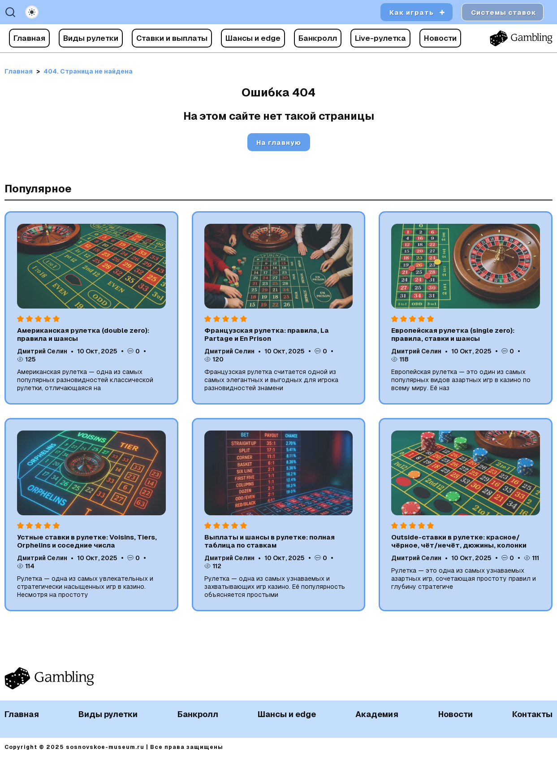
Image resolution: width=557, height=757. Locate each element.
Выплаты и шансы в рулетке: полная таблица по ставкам (269, 541)
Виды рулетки (90, 38)
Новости (440, 38)
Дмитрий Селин (42, 351)
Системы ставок (503, 12)
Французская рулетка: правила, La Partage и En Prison (266, 334)
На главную (278, 142)
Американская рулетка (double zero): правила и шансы (83, 334)
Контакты (532, 714)
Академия (376, 714)
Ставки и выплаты (171, 38)
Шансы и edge (253, 38)
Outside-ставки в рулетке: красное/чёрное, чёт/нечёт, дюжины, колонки (459, 541)
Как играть (411, 12)
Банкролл (317, 38)
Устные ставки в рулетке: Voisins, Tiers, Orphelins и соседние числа (87, 541)
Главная (29, 38)
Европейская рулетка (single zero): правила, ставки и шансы (452, 334)
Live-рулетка (380, 38)
